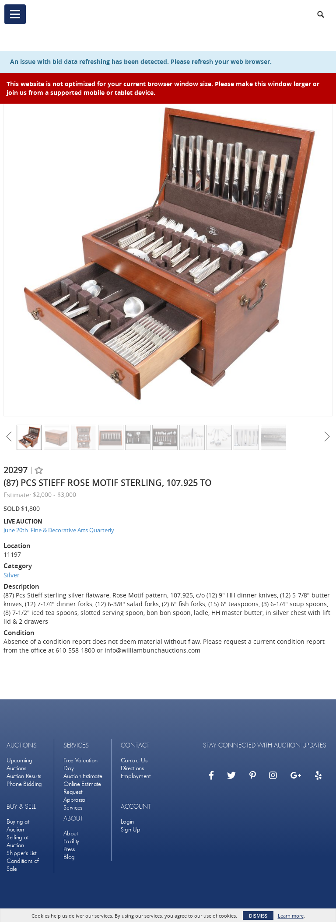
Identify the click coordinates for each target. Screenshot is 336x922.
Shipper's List (21, 853)
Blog (69, 857)
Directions (132, 768)
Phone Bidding (24, 784)
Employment (135, 776)
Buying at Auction (18, 825)
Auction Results (24, 776)
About (70, 833)
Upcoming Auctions (19, 764)
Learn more (291, 915)
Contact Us (134, 760)
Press (69, 849)
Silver (12, 575)
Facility (71, 841)
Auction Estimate (82, 776)
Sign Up (130, 829)
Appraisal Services (74, 803)
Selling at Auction (17, 841)
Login (127, 821)
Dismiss (258, 915)
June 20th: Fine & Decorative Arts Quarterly (59, 530)
